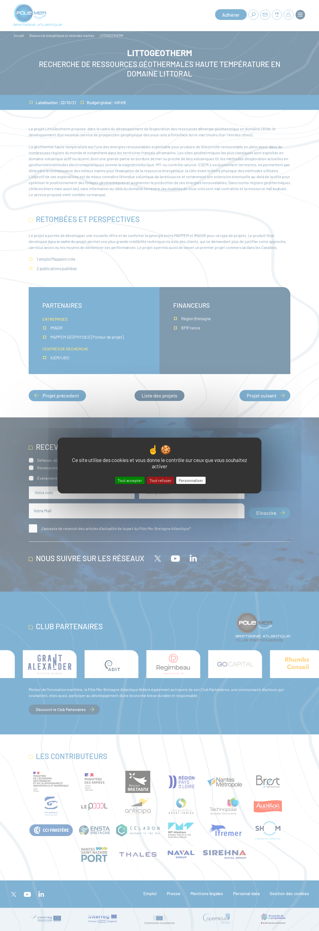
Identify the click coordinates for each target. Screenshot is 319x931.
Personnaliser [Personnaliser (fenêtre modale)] (191, 480)
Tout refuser (160, 480)
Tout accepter (130, 480)
